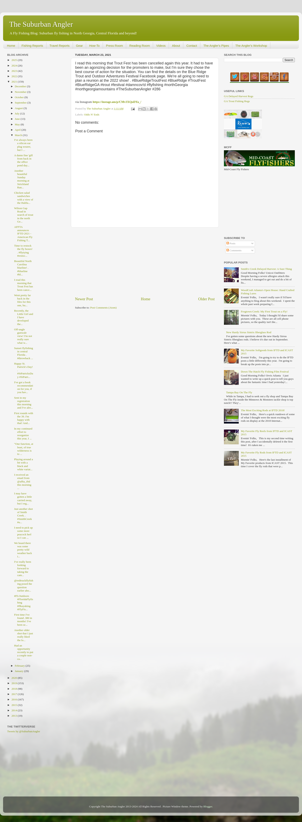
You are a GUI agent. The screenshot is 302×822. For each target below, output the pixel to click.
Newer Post (84, 299)
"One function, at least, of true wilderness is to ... (23, 448)
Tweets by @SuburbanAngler (23, 731)
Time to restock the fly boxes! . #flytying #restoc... (23, 250)
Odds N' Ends (91, 114)
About (176, 45)
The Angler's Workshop (251, 45)
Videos (161, 45)
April (18, 129)
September (21, 102)
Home (11, 45)
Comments (234, 250)
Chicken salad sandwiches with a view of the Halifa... (23, 197)
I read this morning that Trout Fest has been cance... (23, 284)
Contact (191, 45)
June (18, 118)
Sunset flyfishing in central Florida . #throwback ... (23, 353)
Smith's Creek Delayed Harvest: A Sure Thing (266, 268)
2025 (15, 60)
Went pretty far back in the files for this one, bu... (22, 300)
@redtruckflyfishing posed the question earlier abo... (23, 585)
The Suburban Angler (41, 24)
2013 (15, 715)
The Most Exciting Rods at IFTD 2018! (263, 410)
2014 (15, 710)
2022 (15, 76)
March (19, 135)
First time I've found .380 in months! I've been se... (23, 619)
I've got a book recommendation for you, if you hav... (23, 387)
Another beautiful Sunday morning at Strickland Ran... (21, 179)
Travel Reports (60, 45)
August (19, 108)
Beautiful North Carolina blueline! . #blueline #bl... (23, 268)
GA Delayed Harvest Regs (238, 96)
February (20, 665)
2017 (15, 694)
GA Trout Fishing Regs (237, 101)
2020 (15, 677)
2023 (15, 70)
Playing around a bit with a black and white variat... (23, 464)
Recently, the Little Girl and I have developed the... (23, 317)
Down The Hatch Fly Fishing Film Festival (265, 371)
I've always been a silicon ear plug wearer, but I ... (23, 144)
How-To (94, 45)
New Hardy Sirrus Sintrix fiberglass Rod (248, 332)
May (18, 124)
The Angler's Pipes (216, 45)
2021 (15, 81)
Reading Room (139, 45)
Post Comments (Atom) (103, 307)
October (19, 97)
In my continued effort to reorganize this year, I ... (23, 433)
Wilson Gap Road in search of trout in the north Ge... (23, 215)
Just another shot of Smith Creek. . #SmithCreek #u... (23, 515)
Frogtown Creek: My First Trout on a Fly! (264, 311)
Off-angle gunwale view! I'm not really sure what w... (23, 336)
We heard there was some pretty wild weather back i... (23, 549)
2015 (15, 705)
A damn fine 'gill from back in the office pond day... (23, 160)
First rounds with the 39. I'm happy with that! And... (23, 418)
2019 (15, 683)
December (21, 86)
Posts (230, 243)
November (21, 91)
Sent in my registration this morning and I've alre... (23, 402)
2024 (15, 65)
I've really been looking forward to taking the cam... (22, 568)
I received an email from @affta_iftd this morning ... (22, 481)
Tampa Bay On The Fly (239, 392)
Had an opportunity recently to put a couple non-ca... (23, 652)
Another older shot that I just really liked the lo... (23, 635)
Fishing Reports (32, 45)
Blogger (207, 806)
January (19, 671)
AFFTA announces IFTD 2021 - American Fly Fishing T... (23, 233)
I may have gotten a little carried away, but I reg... (23, 498)
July (17, 113)
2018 (15, 688)
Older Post (206, 299)
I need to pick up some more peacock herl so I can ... (23, 532)
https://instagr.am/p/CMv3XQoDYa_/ (117, 102)
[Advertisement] (145, 262)
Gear (79, 45)
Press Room (114, 45)
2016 (15, 699)
